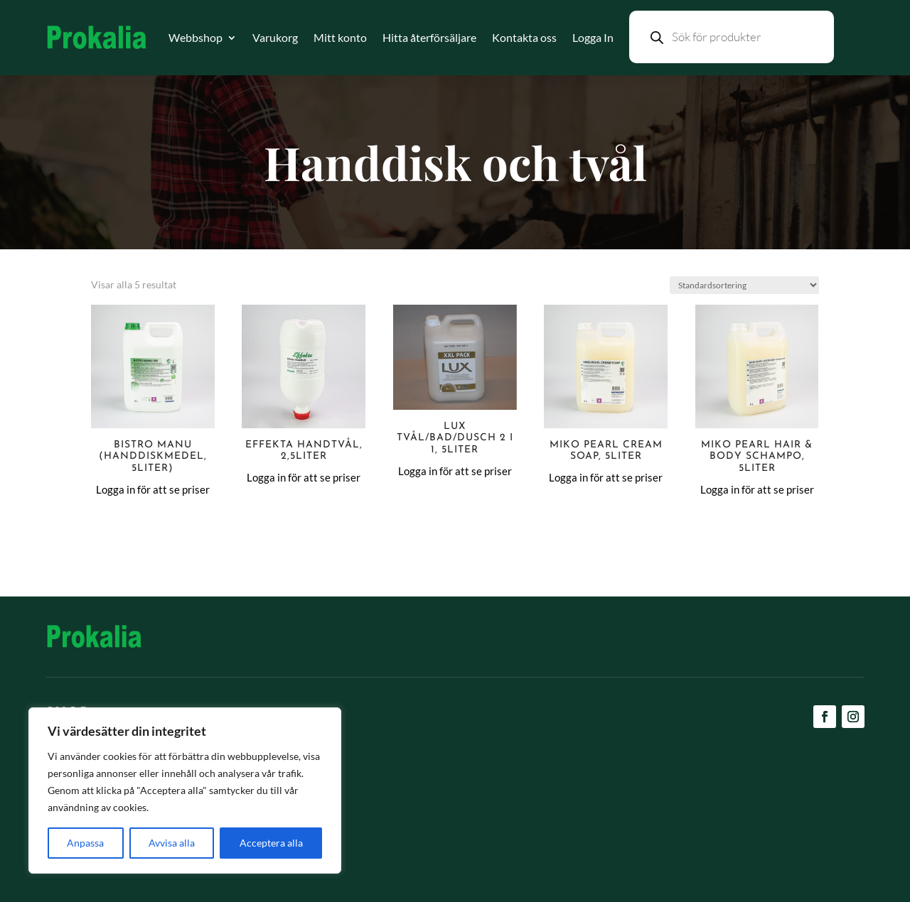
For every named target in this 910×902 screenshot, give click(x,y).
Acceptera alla (271, 843)
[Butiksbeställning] (744, 285)
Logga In (593, 37)
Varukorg (275, 37)
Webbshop (195, 37)
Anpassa (85, 843)
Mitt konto (340, 37)
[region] (184, 790)
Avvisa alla (172, 843)
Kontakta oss (524, 37)
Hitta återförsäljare (429, 37)
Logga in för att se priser (153, 489)
